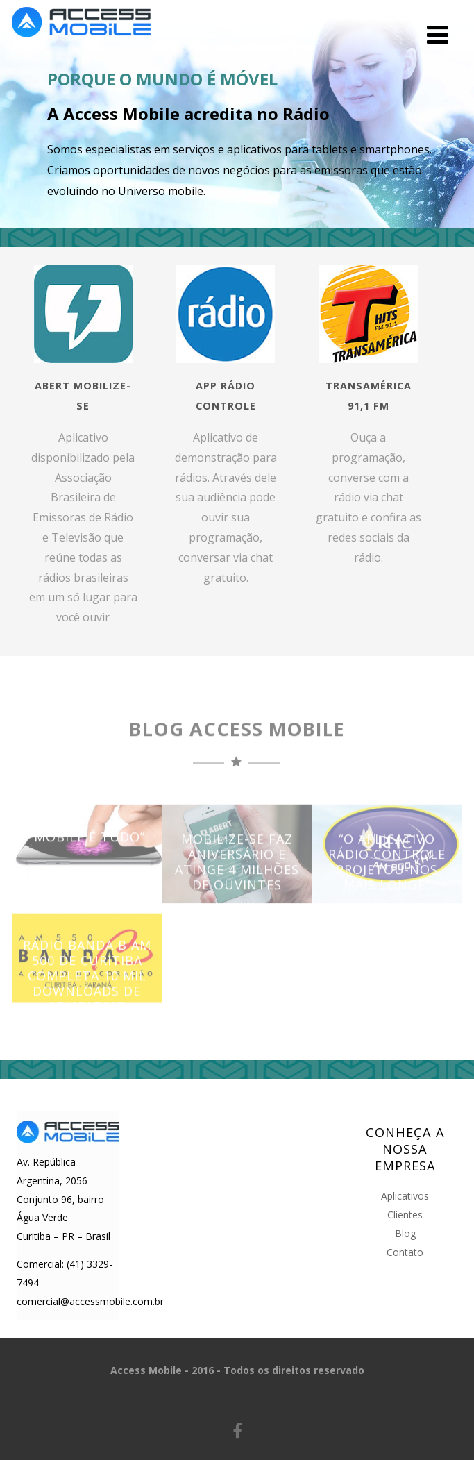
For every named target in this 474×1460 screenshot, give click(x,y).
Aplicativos (405, 1195)
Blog (405, 1233)
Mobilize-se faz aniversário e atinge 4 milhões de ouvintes (237, 879)
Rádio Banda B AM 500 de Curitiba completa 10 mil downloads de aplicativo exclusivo (87, 1000)
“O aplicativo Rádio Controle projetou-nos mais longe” (387, 879)
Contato (405, 1252)
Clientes (405, 1214)
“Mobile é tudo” (87, 854)
